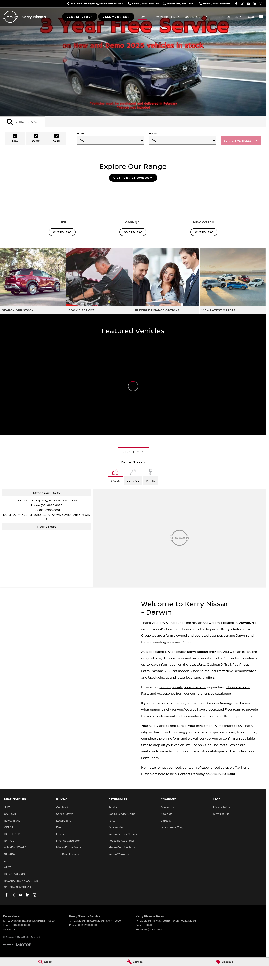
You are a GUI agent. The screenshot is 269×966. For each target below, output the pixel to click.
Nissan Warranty (118, 854)
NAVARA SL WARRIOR (17, 887)
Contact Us (168, 807)
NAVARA (9, 854)
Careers (166, 820)
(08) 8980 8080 (51, 505)
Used (152, 677)
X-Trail (226, 664)
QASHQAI (10, 814)
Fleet (59, 827)
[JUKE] (62, 210)
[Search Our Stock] (33, 281)
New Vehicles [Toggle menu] (166, 17)
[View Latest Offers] (233, 281)
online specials (171, 687)
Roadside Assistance (121, 840)
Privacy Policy (221, 807)
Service (113, 807)
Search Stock (80, 17)
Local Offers (63, 820)
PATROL (9, 840)
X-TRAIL (9, 827)
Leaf (174, 671)
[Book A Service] (99, 281)
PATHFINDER (12, 834)
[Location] (115, 477)
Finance (61, 834)
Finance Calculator (68, 840)
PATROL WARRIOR (15, 874)
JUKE (7, 807)
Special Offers (64, 814)
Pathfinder (240, 664)
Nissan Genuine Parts (121, 847)
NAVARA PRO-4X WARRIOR (21, 880)
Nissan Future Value (69, 847)
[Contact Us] (95, 3)
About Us (166, 814)
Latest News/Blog (172, 827)
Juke (201, 664)
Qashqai (213, 664)
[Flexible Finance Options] (166, 281)
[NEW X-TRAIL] (204, 210)
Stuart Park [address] (133, 452)
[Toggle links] (17, 944)
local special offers (200, 677)
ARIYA (7, 867)
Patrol (145, 671)
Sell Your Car (116, 17)
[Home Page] (10, 17)
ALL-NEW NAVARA (15, 847)
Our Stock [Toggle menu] (196, 17)
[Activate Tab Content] (22, 121)
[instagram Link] (260, 3)
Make (110, 138)
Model (182, 138)
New (229, 671)
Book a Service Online (122, 814)
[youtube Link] (248, 3)
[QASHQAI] (132, 210)
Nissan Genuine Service (123, 834)
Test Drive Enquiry (67, 854)
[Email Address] (47, 516)
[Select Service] (133, 477)
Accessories (116, 827)
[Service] (134, 962)
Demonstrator (245, 671)
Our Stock (62, 807)
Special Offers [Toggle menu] (228, 17)
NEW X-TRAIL (12, 820)
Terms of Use (221, 814)
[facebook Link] (236, 3)
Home (142, 17)
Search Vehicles (238, 140)
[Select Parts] (150, 477)
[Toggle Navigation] (255, 17)
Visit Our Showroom (133, 178)
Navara (157, 671)
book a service (195, 687)
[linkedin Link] (254, 3)
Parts (111, 820)
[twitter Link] (242, 3)
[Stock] (45, 962)
